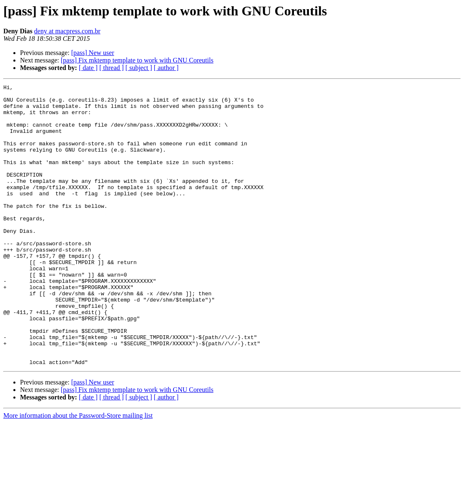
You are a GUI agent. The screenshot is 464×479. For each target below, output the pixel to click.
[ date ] (88, 67)
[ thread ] (111, 67)
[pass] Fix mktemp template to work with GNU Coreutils (137, 60)
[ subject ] (138, 67)
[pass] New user (92, 52)
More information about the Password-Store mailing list (78, 471)
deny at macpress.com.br (67, 31)
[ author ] (166, 67)
